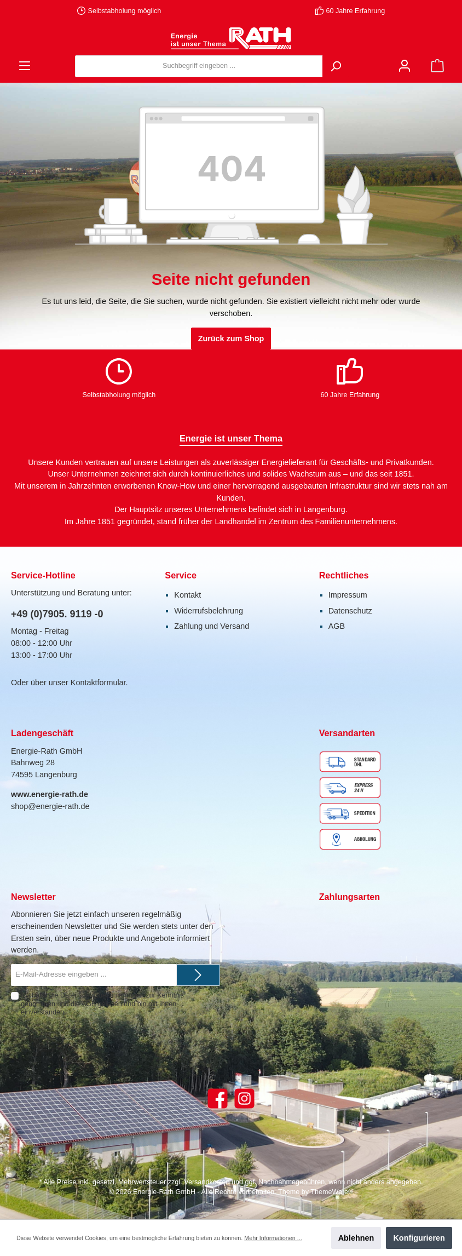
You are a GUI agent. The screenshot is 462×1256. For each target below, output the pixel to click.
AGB (336, 626)
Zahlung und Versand (211, 626)
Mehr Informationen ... (273, 1238)
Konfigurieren (418, 1238)
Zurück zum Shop (231, 338)
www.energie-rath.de (49, 794)
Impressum (347, 594)
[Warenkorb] (437, 66)
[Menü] (24, 66)
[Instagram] (244, 1098)
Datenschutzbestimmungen (102, 995)
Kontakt (187, 594)
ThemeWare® (331, 1192)
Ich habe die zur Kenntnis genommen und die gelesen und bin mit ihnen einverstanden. (102, 1003)
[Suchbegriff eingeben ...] (199, 66)
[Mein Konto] (404, 66)
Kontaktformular (98, 682)
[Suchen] (335, 66)
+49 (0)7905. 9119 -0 (57, 614)
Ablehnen (356, 1238)
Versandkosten (206, 1182)
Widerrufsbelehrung (208, 610)
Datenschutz (350, 610)
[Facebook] (217, 1098)
